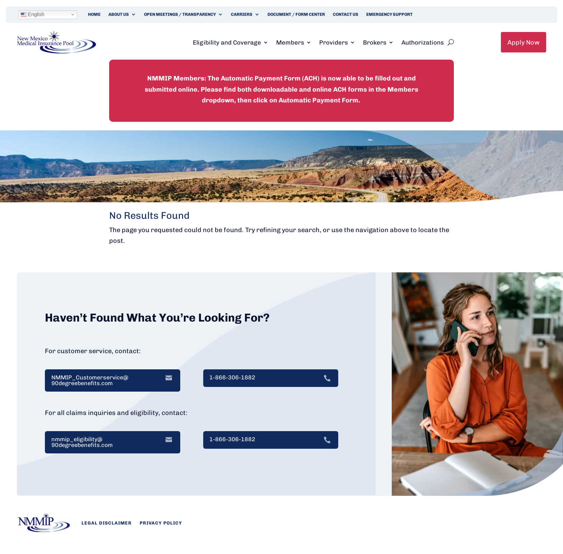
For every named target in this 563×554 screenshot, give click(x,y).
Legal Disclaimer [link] (107, 523)
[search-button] (451, 42)
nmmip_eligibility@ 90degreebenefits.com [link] (82, 442)
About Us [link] (118, 14)
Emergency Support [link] (389, 14)
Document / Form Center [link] (296, 14)
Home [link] (94, 14)
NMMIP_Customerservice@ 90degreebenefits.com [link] (89, 380)
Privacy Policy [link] (161, 523)
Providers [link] (333, 42)
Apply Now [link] (523, 42)
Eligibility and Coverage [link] (227, 42)
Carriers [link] (241, 14)
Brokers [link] (374, 42)
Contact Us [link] (345, 14)
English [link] (33, 14)
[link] (56, 52)
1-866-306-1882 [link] (232, 377)
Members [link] (290, 42)
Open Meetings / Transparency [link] (180, 14)
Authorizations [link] (422, 42)
